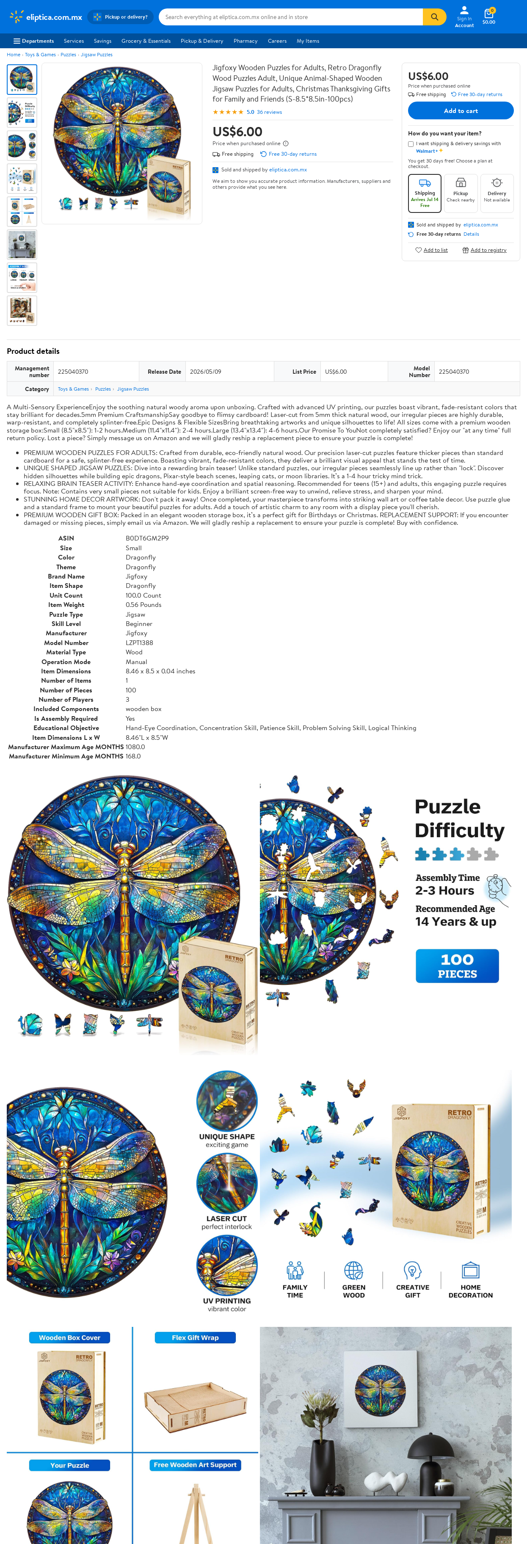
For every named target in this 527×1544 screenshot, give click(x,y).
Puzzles (68, 54)
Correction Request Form (51, 1127)
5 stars (109, 1187)
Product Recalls (236, 1438)
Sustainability (24, 1438)
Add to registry (484, 250)
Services (74, 40)
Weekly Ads (359, 1353)
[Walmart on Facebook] (432, 1434)
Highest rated (102, 1274)
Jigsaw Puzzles (97, 54)
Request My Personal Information (362, 1427)
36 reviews (269, 112)
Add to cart (461, 110)
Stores (120, 1404)
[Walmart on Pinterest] (478, 1434)
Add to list (431, 250)
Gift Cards (125, 1438)
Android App (443, 1404)
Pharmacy (246, 40)
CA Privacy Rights (344, 1416)
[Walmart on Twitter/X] (447, 1434)
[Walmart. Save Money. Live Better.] (45, 17)
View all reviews (35, 1247)
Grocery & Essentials (146, 40)
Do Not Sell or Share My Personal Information (387, 1473)
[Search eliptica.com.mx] (291, 16)
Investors (19, 1427)
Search (505, 1274)
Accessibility (233, 1427)
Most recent (52, 1274)
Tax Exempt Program (242, 1450)
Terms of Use (338, 1392)
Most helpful (153, 1274)
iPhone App (441, 1392)
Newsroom (21, 1416)
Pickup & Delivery (202, 40)
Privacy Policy (339, 1404)
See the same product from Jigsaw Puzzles (466, 1073)
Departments (34, 40)
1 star (111, 1224)
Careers (277, 40)
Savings (102, 40)
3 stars (109, 1206)
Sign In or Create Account (185, 1353)
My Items (308, 40)
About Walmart (26, 1392)
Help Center (254, 1353)
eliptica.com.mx (288, 169)
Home (13, 54)
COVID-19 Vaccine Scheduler (253, 1392)
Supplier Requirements (35, 1450)
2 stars (109, 1215)
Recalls (226, 1416)
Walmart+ (125, 1427)
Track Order (307, 1353)
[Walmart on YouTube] (462, 1434)
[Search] (435, 16)
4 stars (109, 1197)
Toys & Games (40, 54)
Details (471, 234)
